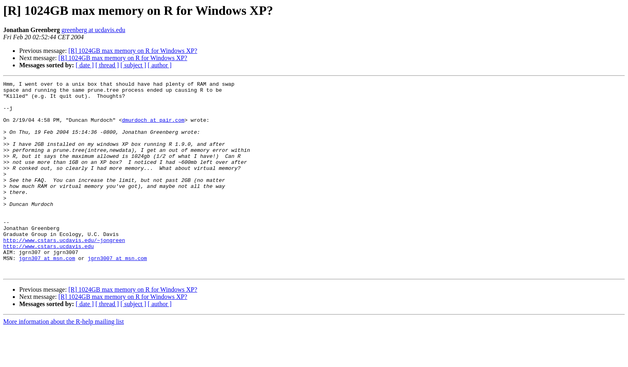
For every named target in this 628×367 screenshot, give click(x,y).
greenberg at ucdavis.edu (93, 29)
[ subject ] (133, 65)
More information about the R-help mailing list (63, 360)
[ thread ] (107, 65)
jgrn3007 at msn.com (117, 294)
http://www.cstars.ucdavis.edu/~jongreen (64, 272)
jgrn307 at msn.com (47, 294)
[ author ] (160, 65)
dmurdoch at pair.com (153, 128)
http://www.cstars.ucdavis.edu (48, 279)
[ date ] (85, 65)
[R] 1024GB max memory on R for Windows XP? (132, 50)
